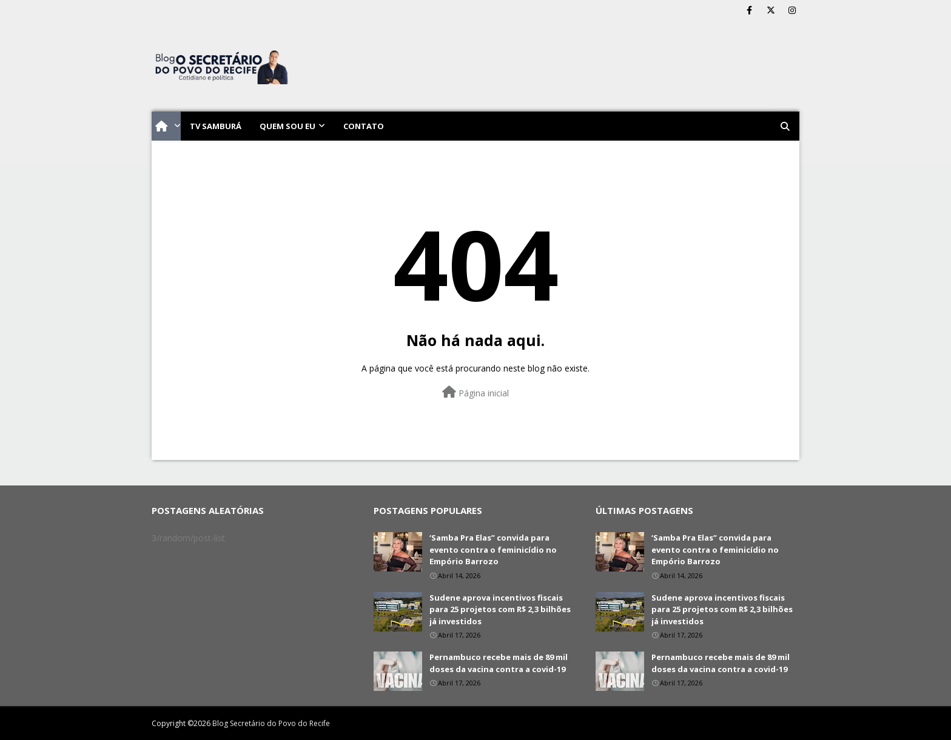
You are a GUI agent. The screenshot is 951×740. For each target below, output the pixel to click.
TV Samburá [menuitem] (215, 126)
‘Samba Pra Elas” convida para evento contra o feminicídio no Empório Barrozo (493, 549)
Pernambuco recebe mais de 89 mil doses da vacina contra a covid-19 (498, 663)
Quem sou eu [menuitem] (287, 126)
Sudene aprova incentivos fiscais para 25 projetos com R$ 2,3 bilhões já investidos (500, 609)
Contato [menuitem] (363, 126)
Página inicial (475, 392)
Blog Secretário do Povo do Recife (271, 723)
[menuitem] (166, 126)
